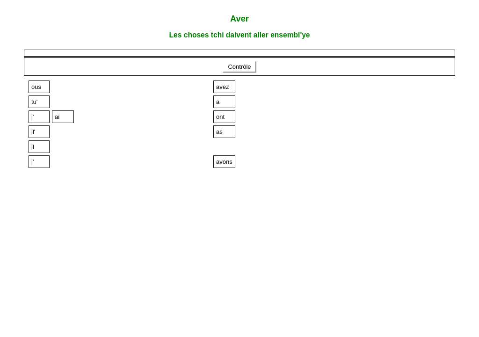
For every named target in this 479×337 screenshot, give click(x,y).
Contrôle (239, 66)
